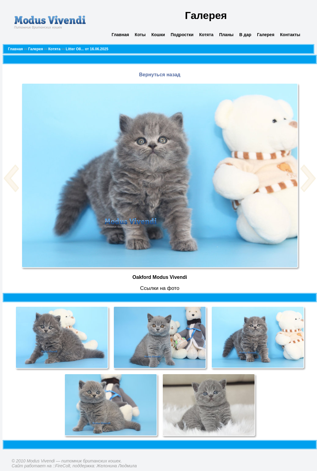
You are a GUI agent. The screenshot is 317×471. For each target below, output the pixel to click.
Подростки (182, 34)
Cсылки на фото (159, 288)
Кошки (158, 34)
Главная (120, 34)
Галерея (265, 34)
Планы (226, 34)
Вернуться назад (160, 74)
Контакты (290, 34)
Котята (206, 34)
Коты (140, 34)
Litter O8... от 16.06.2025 (87, 49)
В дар (245, 34)
